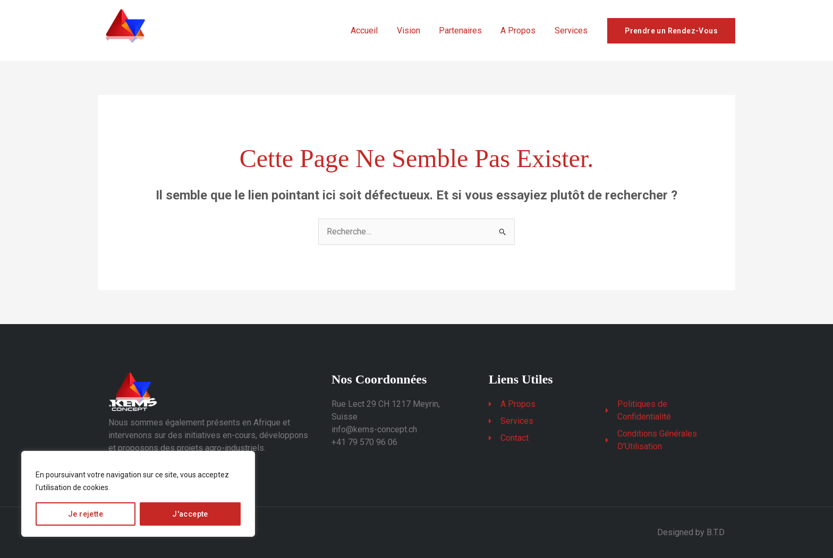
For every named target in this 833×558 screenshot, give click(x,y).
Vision (414, 30)
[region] (138, 494)
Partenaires (464, 30)
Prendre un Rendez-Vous (671, 31)
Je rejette (85, 514)
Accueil (372, 30)
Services (571, 30)
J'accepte (190, 514)
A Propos (520, 30)
